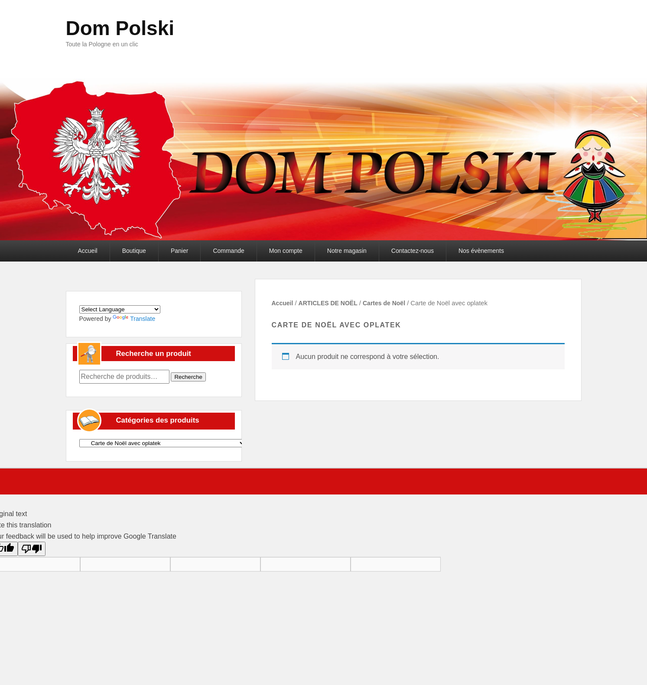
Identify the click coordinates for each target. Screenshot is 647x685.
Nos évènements (481, 250)
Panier (179, 250)
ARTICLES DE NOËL (328, 303)
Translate (134, 318)
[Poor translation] (32, 549)
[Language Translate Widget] (119, 309)
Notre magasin (347, 250)
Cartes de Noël (384, 303)
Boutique (134, 250)
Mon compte (285, 250)
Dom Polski (120, 28)
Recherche (188, 377)
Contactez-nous (412, 250)
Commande (228, 250)
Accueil (88, 250)
